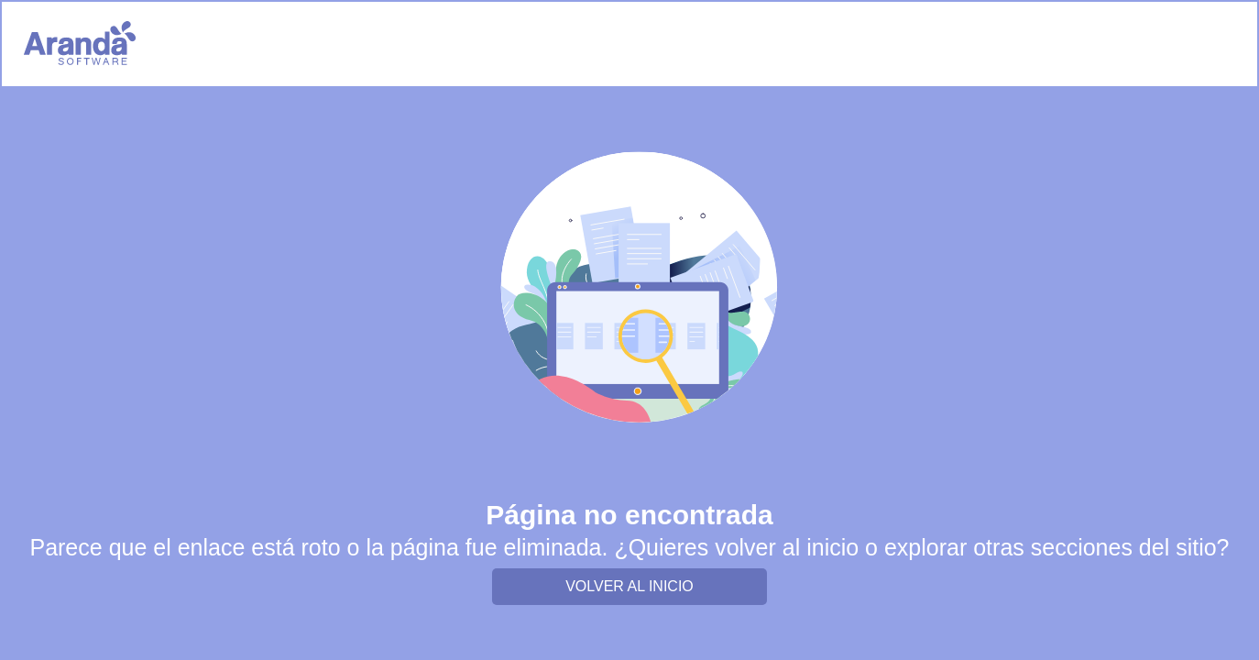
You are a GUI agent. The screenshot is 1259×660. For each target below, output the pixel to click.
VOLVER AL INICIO (629, 586)
